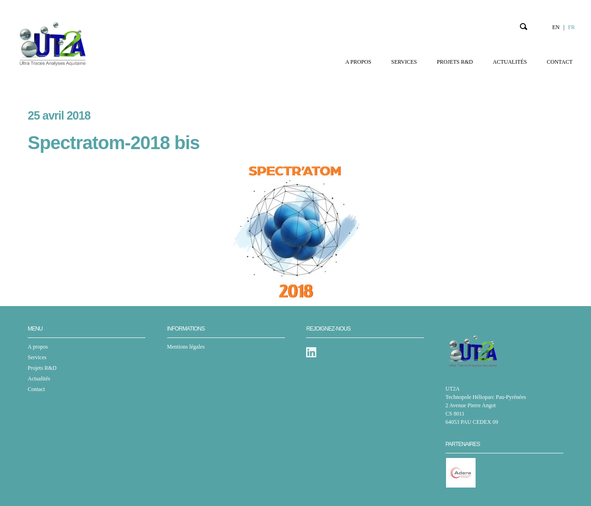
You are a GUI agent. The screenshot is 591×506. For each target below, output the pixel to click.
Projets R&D (455, 62)
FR (571, 27)
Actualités (510, 62)
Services (404, 62)
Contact (560, 62)
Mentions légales (186, 346)
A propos (358, 62)
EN (556, 27)
